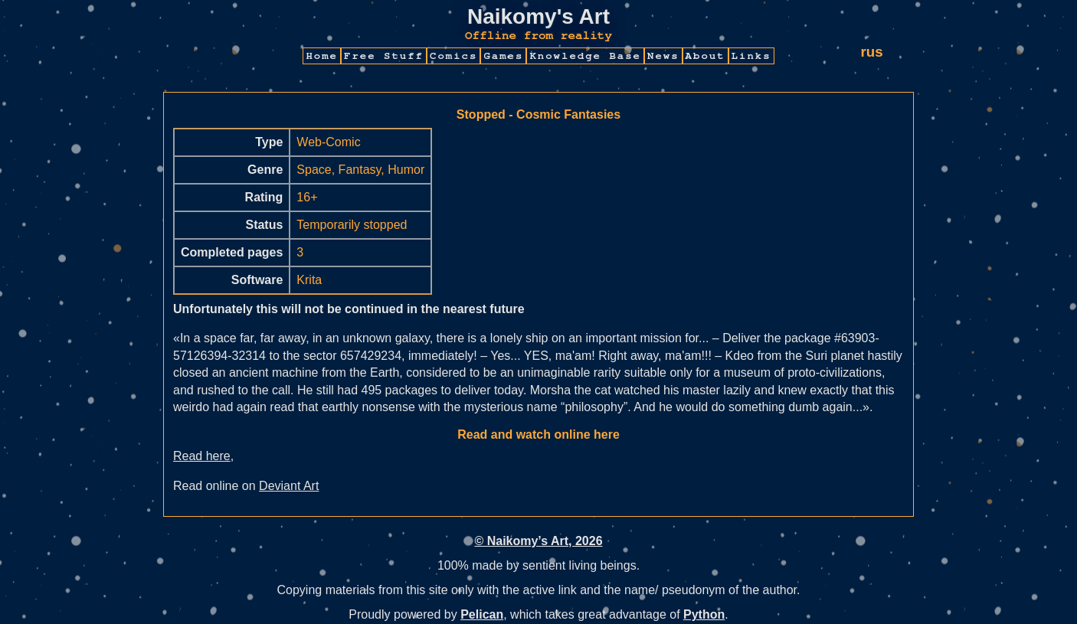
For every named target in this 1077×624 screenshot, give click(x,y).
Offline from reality (538, 35)
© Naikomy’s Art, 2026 (538, 540)
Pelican (481, 614)
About (705, 56)
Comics (453, 56)
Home (322, 56)
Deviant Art (289, 485)
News (663, 56)
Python (704, 614)
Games (503, 56)
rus (871, 52)
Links (751, 56)
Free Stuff (384, 56)
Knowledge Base (585, 56)
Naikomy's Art (538, 16)
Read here (202, 455)
